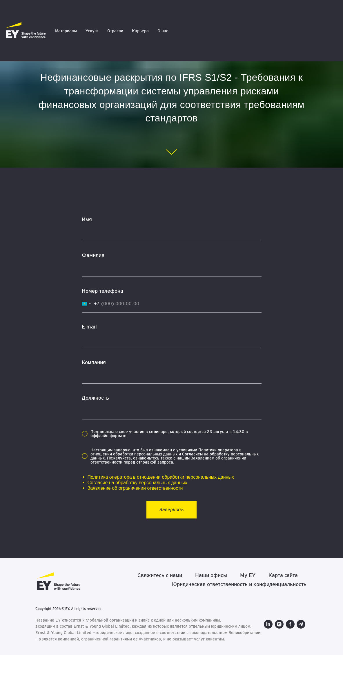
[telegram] (72, 657)
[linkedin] (39, 657)
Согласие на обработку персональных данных (137, 482)
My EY (247, 575)
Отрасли (115, 30)
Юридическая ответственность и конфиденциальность (239, 584)
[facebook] (61, 657)
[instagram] (50, 657)
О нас (162, 30)
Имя (87, 219)
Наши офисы (211, 575)
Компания (94, 362)
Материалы (66, 30)
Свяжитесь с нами (159, 575)
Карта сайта (283, 575)
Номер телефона (102, 291)
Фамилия (93, 255)
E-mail (89, 327)
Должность (95, 398)
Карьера (140, 30)
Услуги (92, 30)
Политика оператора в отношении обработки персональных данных (161, 477)
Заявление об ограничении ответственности (135, 488)
